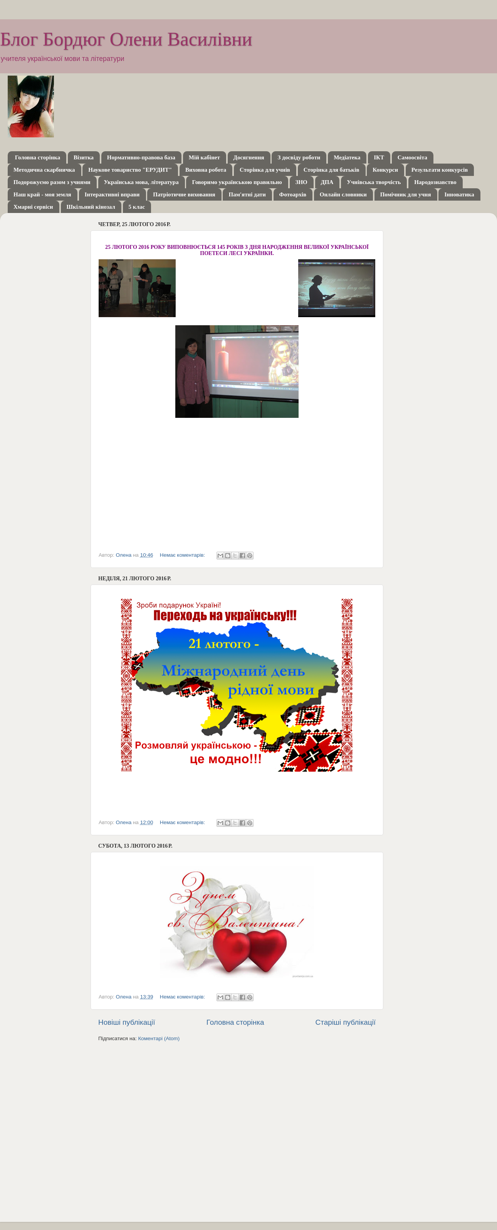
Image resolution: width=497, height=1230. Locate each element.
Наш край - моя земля (42, 194)
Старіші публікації (346, 1022)
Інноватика (459, 194)
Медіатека (347, 157)
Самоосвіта (412, 157)
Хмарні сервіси (33, 207)
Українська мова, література (141, 182)
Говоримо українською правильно (237, 182)
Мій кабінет (204, 157)
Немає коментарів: (183, 555)
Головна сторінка (37, 157)
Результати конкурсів (439, 170)
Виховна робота (205, 170)
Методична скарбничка (44, 170)
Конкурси (385, 170)
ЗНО (301, 182)
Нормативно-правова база (141, 157)
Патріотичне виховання (184, 194)
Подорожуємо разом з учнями (52, 182)
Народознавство (435, 182)
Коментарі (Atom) (159, 1038)
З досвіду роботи (298, 157)
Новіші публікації (126, 1022)
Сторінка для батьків (331, 170)
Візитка (84, 157)
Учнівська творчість (374, 182)
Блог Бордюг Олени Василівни (126, 39)
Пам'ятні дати (246, 194)
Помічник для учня (405, 194)
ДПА (327, 182)
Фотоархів (292, 194)
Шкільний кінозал (91, 207)
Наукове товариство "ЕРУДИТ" (130, 170)
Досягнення (248, 157)
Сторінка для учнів (265, 170)
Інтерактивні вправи (112, 194)
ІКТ (379, 157)
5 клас (137, 207)
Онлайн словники (343, 194)
